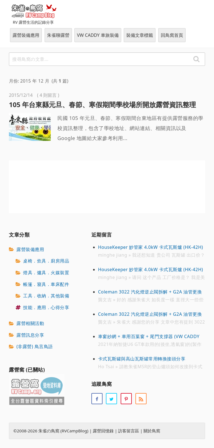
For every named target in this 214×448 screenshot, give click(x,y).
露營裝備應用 (26, 35)
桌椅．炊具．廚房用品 (46, 261)
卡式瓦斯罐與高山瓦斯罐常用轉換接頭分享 (142, 359)
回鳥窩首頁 (172, 35)
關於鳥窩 (152, 431)
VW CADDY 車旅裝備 (97, 35)
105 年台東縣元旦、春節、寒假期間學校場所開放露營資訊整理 (102, 104)
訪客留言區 (128, 431)
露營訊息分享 (30, 335)
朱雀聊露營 (58, 35)
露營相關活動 (30, 323)
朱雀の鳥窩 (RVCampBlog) (34, 11)
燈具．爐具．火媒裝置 (46, 272)
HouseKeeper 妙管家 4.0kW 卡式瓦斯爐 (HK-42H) (150, 247)
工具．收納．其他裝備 (46, 296)
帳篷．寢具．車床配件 (46, 284)
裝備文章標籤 (139, 35)
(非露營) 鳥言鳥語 (34, 347)
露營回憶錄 (103, 431)
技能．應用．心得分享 (46, 307)
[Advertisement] (107, 186)
